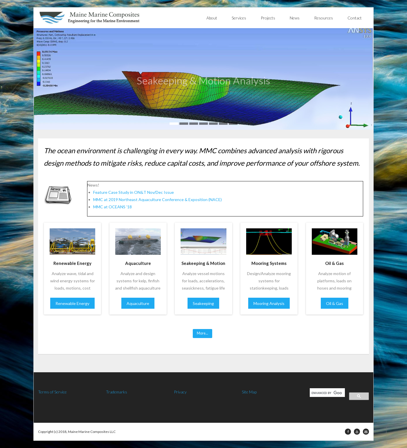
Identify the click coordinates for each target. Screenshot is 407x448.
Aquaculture (138, 303)
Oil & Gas (334, 303)
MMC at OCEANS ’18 (112, 206)
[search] (326, 393)
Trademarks (116, 391)
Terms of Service (52, 391)
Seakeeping (203, 303)
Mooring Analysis (268, 303)
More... (202, 333)
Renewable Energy (72, 303)
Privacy (180, 391)
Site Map (249, 391)
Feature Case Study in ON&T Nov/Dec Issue (133, 192)
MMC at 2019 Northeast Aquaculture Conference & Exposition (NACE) (157, 199)
